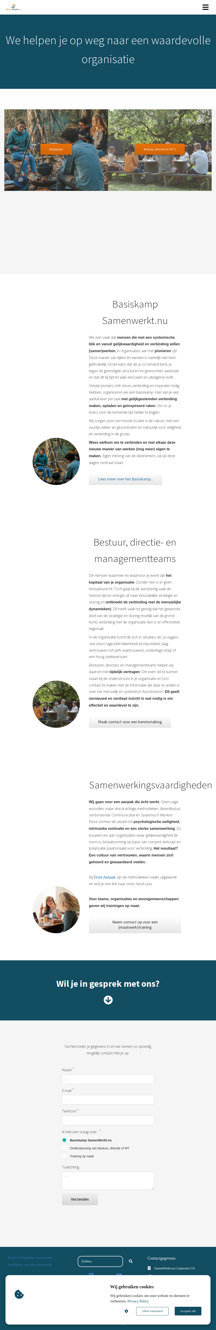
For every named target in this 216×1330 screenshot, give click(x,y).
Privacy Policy (138, 1301)
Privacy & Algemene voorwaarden (30, 1257)
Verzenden (80, 1199)
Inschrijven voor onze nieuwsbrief (30, 1264)
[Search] (131, 1261)
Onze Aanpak (105, 877)
